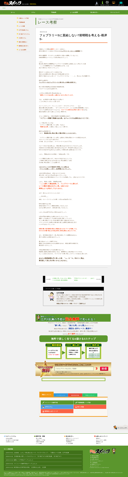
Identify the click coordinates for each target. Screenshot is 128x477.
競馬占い (98, 438)
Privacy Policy (32, 475)
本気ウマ (98, 443)
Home (4, 8)
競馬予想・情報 (40, 436)
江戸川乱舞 (60, 293)
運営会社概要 (95, 455)
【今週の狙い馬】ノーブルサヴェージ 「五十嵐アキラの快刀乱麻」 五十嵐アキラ (38, 456)
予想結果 (53, 12)
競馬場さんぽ (99, 441)
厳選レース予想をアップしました (23, 460)
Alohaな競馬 (9, 438)
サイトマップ (95, 466)
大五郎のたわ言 (10, 441)
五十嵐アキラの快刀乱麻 (12, 440)
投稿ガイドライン (96, 464)
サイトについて (115, 12)
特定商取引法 (95, 457)
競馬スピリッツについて (72, 438)
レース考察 (39, 443)
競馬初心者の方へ (70, 440)
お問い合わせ (95, 459)
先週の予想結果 (40, 441)
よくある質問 (74, 12)
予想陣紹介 (69, 441)
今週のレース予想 (40, 440)
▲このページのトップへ (120, 427)
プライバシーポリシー (97, 461)
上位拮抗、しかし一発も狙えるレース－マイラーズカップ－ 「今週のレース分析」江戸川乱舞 (41, 452)
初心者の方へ (94, 12)
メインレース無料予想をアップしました (25, 463)
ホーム (13, 12)
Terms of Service (42, 475)
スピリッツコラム (11, 436)
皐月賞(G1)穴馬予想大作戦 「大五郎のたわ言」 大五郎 (30, 467)
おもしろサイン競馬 (101, 440)
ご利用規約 (94, 462)
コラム (33, 12)
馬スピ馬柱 (39, 438)
